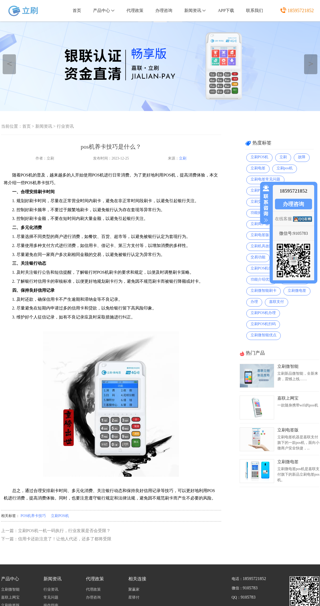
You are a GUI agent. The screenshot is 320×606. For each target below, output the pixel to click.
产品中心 (104, 10)
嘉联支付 (276, 302)
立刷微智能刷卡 (264, 291)
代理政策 (134, 10)
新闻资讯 (195, 10)
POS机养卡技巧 (33, 516)
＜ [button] (9, 63)
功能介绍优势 (262, 279)
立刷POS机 (60, 516)
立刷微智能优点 (264, 335)
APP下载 (226, 10)
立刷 (182, 158)
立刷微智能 (288, 366)
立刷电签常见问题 (265, 179)
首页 (77, 10)
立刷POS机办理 (263, 313)
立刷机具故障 (262, 246)
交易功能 (258, 257)
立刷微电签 (297, 291)
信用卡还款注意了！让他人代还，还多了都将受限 (64, 539)
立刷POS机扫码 (263, 324)
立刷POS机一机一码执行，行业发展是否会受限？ (64, 530)
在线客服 (283, 218)
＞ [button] (310, 63)
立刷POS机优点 (263, 268)
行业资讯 (65, 126)
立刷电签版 (260, 235)
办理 (254, 302)
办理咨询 (163, 10)
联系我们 (254, 10)
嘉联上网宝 (288, 398)
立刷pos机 (285, 168)
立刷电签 (258, 168)
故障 (301, 157)
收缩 (265, 203)
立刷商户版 (260, 224)
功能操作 (258, 213)
